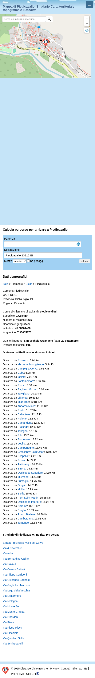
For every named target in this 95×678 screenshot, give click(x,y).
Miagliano (23, 401)
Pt (12, 673)
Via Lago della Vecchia (16, 590)
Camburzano (25, 518)
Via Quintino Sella (13, 638)
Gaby (21, 372)
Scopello (23, 456)
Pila (20, 435)
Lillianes (22, 397)
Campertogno (26, 447)
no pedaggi (37, 260)
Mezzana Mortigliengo (31, 364)
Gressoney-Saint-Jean (31, 451)
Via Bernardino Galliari (16, 558)
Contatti (65, 668)
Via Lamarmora (12, 595)
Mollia (21, 489)
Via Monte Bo (11, 606)
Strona (22, 468)
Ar (17, 673)
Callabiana (24, 414)
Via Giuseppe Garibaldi (16, 579)
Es (85, 668)
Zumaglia (23, 481)
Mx (22, 673)
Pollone (22, 418)
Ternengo (23, 522)
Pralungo (23, 426)
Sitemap (77, 668)
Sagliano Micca (27, 389)
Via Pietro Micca (12, 627)
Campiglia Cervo (27, 368)
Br (33, 673)
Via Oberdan (10, 617)
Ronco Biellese (26, 514)
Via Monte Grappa (13, 611)
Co (28, 673)
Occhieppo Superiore (30, 472)
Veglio (21, 443)
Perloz (21, 460)
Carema (22, 506)
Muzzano (23, 476)
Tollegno (23, 431)
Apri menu (89, 4)
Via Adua (8, 553)
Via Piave (8, 622)
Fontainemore (26, 381)
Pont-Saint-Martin (28, 497)
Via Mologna (10, 601)
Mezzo (8, 260)
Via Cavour (9, 564)
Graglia (22, 485)
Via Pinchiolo (10, 632)
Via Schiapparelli (13, 643)
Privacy (54, 668)
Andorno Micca (26, 406)
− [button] (87, 23)
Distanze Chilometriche (34, 668)
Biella (29, 283)
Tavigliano (24, 393)
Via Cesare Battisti (14, 569)
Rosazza (23, 360)
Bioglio (22, 510)
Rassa (21, 385)
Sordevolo (24, 439)
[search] (24, 19)
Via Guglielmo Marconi (16, 585)
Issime (21, 376)
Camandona (25, 422)
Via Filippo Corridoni (15, 574)
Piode (21, 410)
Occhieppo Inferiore (29, 501)
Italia (6, 283)
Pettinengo (24, 464)
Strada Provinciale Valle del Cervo (23, 542)
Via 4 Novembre (12, 548)
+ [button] (87, 18)
